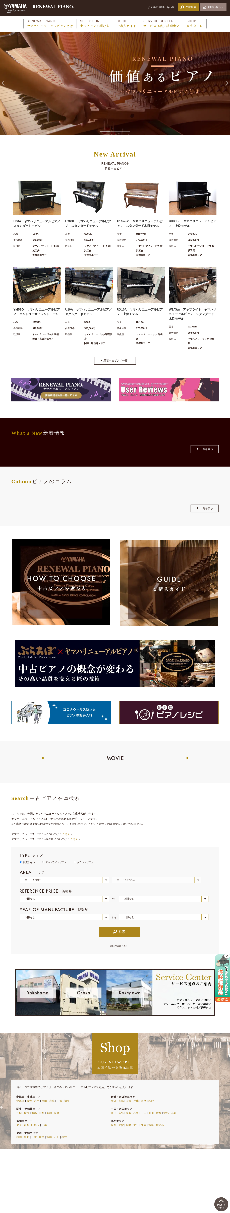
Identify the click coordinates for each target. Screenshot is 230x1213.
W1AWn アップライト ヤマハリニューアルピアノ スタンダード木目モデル (192, 314)
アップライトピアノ (56, 862)
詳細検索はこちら (119, 945)
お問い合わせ (213, 7)
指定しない (29, 862)
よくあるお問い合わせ (161, 7)
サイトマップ (44, 1192)
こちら (66, 834)
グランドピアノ (85, 862)
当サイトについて (22, 1192)
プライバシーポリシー (68, 1192)
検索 (119, 932)
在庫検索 (188, 7)
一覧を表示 (205, 448)
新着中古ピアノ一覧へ (115, 360)
